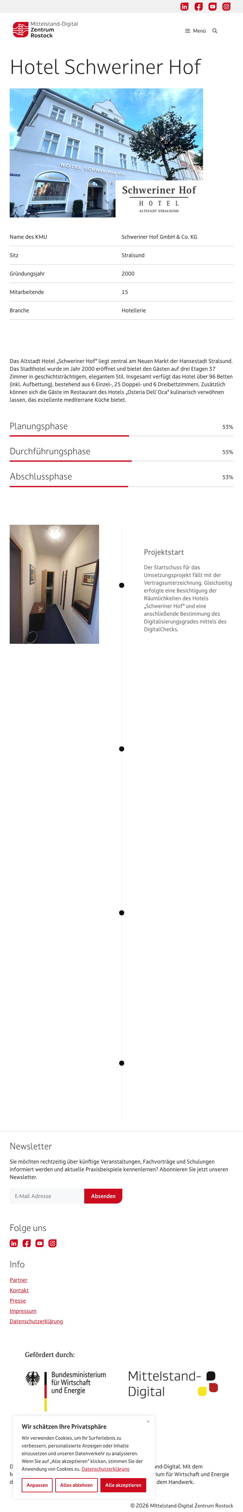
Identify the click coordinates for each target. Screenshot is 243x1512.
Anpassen (37, 1485)
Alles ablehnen (76, 1485)
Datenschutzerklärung (105, 1469)
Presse (18, 1300)
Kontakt (19, 1290)
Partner (18, 1279)
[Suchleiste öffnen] (221, 30)
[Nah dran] (148, 1421)
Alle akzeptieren (123, 1485)
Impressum (23, 1310)
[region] (84, 1457)
